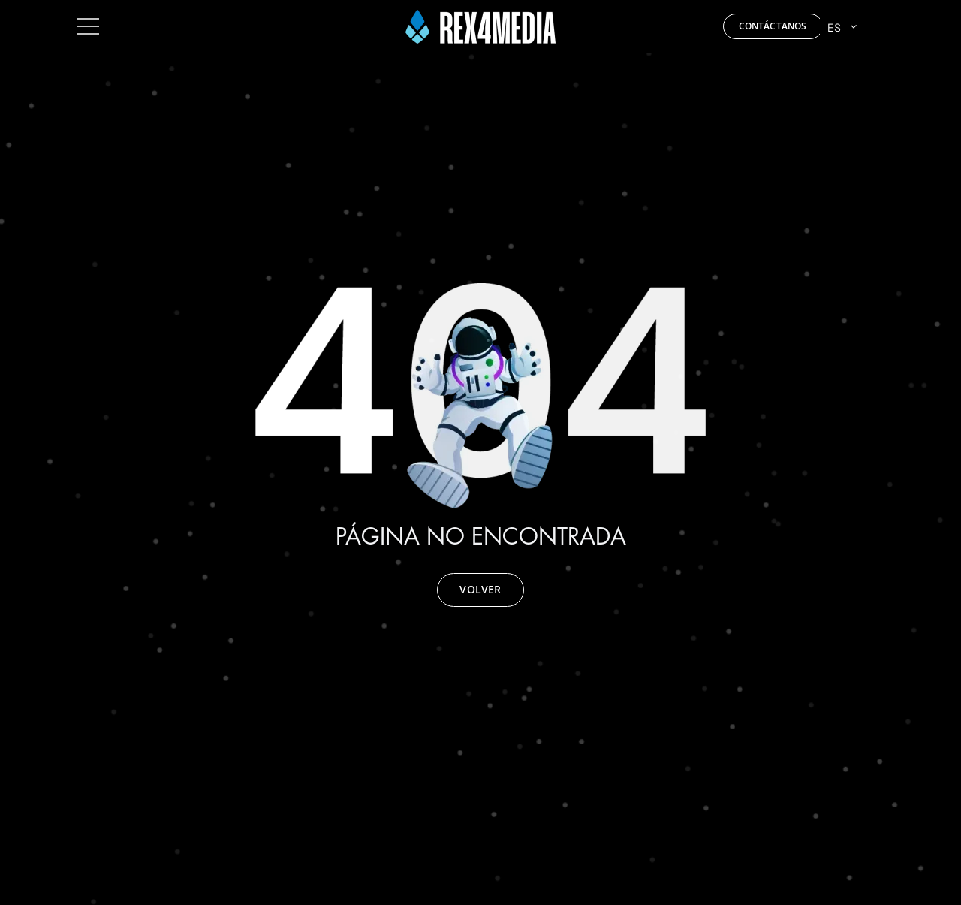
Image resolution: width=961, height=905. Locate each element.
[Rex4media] (480, 15)
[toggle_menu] (88, 20)
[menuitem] (852, 27)
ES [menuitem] (834, 26)
